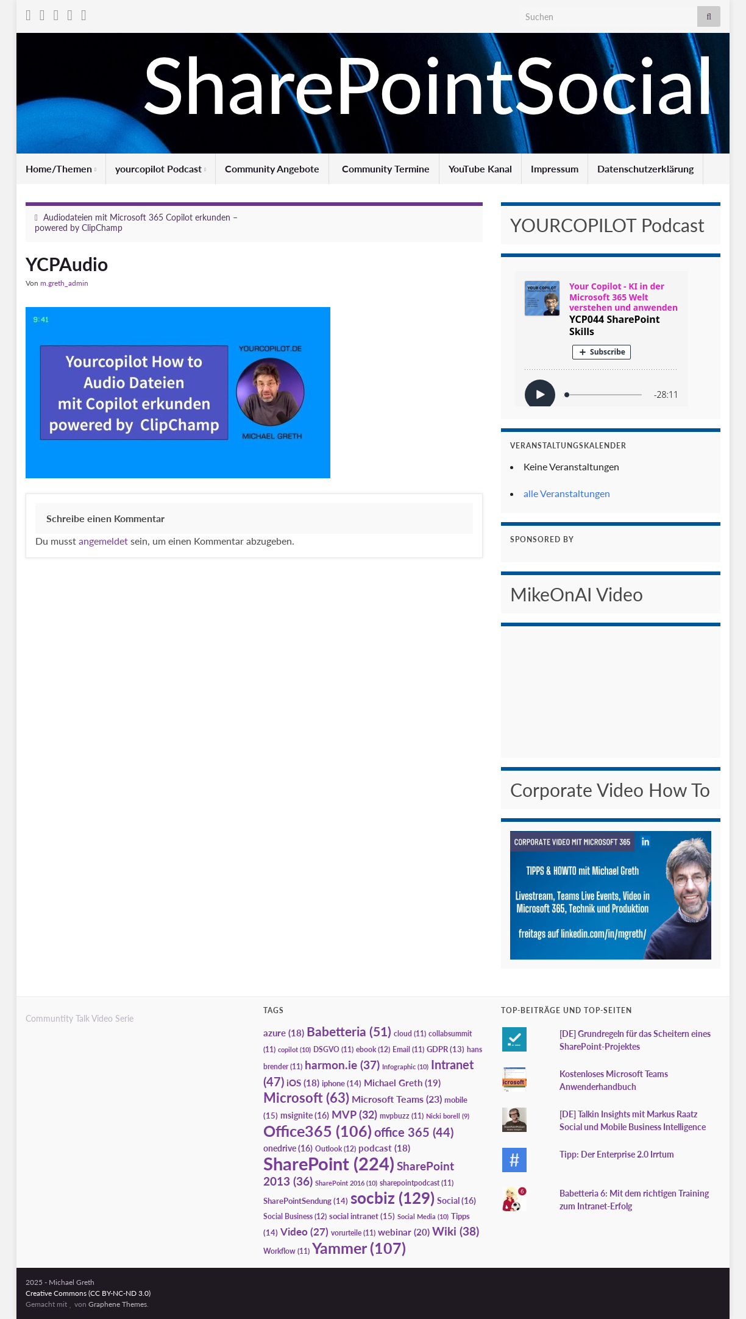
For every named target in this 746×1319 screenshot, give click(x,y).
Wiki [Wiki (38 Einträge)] (455, 1231)
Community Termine (384, 168)
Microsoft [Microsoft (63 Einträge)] (306, 1097)
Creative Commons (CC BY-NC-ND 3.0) (88, 1293)
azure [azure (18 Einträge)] (283, 1033)
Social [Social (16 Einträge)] (456, 1200)
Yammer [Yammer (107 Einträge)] (359, 1248)
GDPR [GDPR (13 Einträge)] (445, 1049)
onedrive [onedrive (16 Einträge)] (288, 1148)
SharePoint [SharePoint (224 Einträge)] (328, 1163)
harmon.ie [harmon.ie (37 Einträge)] (342, 1065)
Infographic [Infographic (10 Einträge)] (405, 1066)
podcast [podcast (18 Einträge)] (384, 1148)
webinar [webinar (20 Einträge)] (404, 1231)
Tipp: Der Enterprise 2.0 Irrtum (617, 1154)
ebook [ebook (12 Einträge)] (373, 1049)
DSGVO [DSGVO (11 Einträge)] (333, 1049)
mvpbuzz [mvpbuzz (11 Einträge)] (402, 1115)
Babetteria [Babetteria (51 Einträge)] (349, 1031)
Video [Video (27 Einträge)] (304, 1231)
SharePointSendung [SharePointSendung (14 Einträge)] (305, 1201)
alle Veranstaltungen (567, 493)
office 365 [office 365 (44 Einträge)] (413, 1132)
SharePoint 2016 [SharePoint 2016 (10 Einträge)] (346, 1183)
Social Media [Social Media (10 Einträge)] (423, 1216)
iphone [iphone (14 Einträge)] (341, 1083)
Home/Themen (61, 168)
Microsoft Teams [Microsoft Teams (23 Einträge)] (397, 1099)
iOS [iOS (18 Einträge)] (302, 1083)
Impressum (554, 168)
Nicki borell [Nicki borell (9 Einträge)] (447, 1116)
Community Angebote (272, 168)
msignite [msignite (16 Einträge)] (304, 1115)
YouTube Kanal (480, 168)
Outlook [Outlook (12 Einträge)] (335, 1148)
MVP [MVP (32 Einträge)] (354, 1114)
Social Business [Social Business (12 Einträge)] (295, 1216)
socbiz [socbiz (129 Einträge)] (392, 1198)
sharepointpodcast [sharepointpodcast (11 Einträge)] (416, 1182)
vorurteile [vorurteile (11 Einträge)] (353, 1232)
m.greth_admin (64, 283)
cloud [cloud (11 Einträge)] (410, 1033)
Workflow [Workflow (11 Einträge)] (286, 1251)
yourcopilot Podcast (160, 168)
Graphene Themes (117, 1304)
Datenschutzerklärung (645, 168)
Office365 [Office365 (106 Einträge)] (317, 1131)
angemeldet (103, 540)
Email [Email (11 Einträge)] (408, 1049)
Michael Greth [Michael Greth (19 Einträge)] (402, 1082)
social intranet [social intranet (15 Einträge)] (362, 1216)
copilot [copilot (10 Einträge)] (294, 1049)
